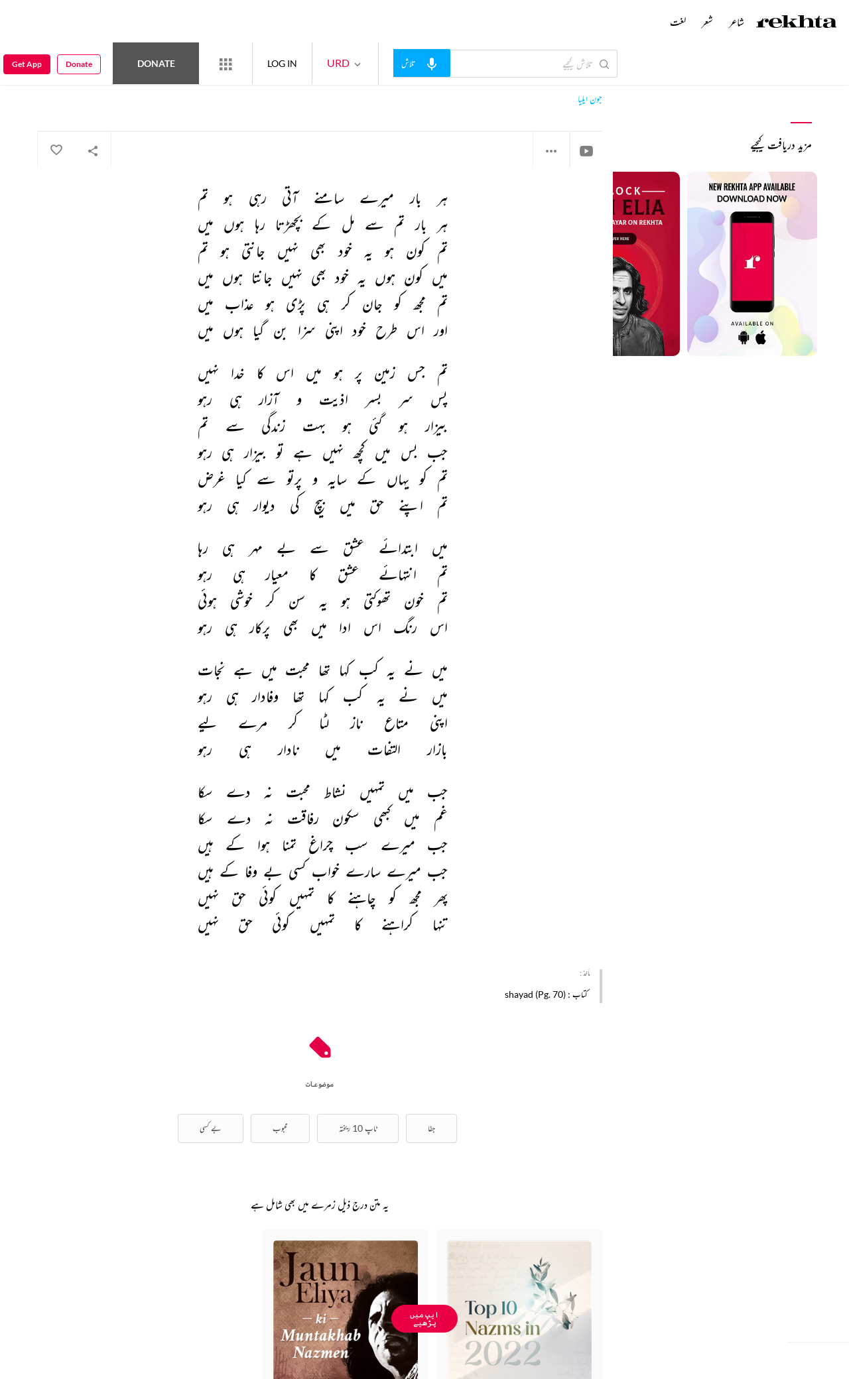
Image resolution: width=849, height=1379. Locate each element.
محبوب (280, 1128)
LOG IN (282, 63)
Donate (156, 63)
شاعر (736, 22)
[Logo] (796, 23)
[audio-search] (421, 63)
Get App (27, 64)
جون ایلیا (590, 99)
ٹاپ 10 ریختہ (358, 1128)
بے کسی (211, 1128)
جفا (431, 1128)
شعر (707, 22)
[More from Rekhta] (225, 64)
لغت (678, 22)
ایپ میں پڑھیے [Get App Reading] (424, 1318)
